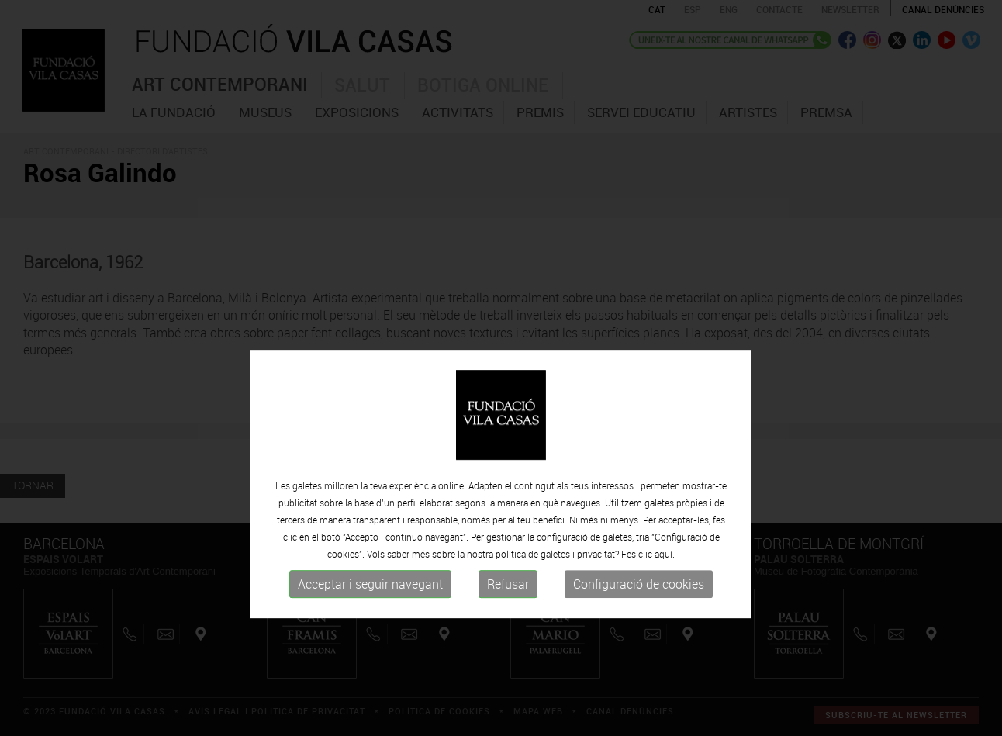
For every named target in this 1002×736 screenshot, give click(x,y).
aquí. (665, 591)
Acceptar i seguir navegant (370, 621)
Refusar (508, 621)
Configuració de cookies (638, 621)
